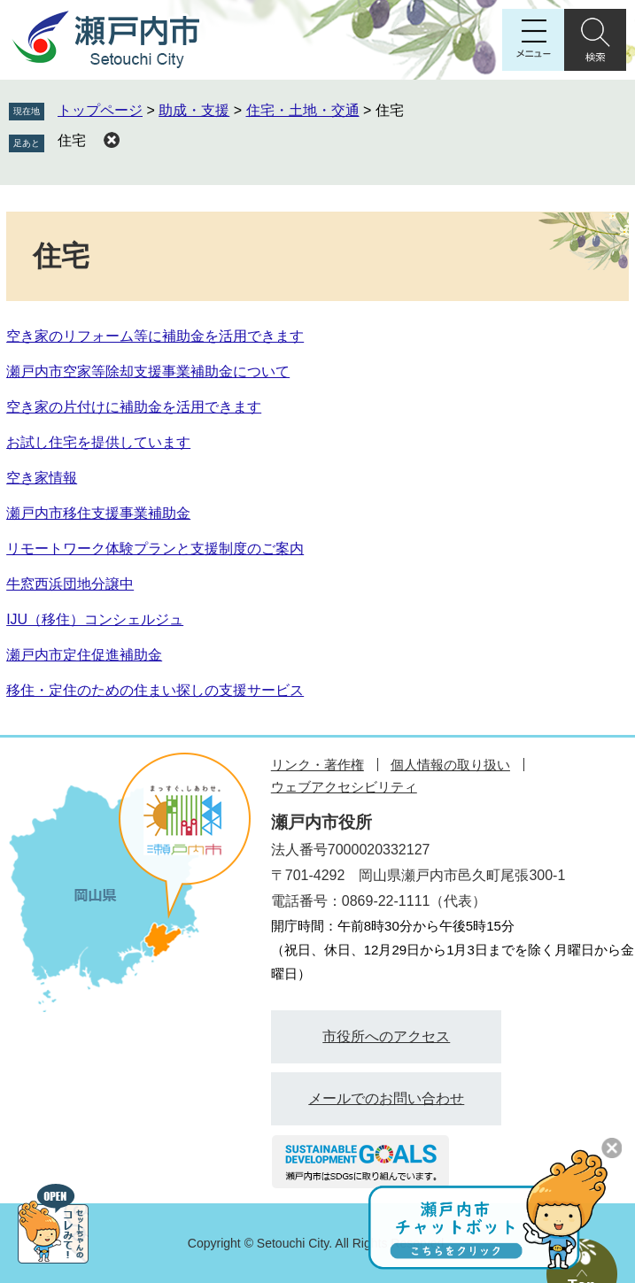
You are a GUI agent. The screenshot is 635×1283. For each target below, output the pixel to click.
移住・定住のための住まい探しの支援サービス (155, 690)
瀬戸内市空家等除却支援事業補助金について (148, 371)
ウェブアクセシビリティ (344, 786)
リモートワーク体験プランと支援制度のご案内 (155, 548)
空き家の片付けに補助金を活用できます (133, 406)
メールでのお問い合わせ (386, 1098)
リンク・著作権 (317, 764)
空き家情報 (41, 477)
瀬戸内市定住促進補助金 (84, 654)
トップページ (100, 110)
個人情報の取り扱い (450, 764)
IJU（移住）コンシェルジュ (94, 619)
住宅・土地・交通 (303, 110)
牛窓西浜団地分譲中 (70, 583)
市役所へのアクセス (386, 1036)
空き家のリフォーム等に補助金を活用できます (155, 336)
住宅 (72, 140)
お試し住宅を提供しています (98, 442)
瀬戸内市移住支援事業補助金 (98, 513)
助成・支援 (194, 110)
